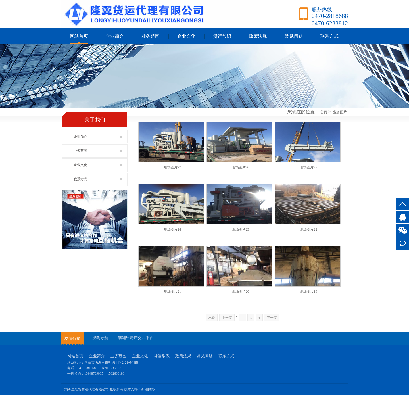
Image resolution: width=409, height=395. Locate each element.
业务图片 (340, 112)
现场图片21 (172, 292)
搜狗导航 (100, 338)
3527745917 (402, 217)
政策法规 (258, 36)
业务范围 (150, 36)
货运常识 (222, 36)
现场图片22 (308, 229)
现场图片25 (308, 167)
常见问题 (294, 36)
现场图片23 (240, 229)
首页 (323, 112)
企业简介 (115, 36)
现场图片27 (172, 167)
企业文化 (186, 36)
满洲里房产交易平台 (136, 338)
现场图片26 (240, 167)
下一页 (272, 318)
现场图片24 (172, 229)
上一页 (227, 318)
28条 (211, 318)
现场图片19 (308, 292)
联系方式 (402, 243)
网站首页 (79, 36)
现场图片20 (240, 292)
